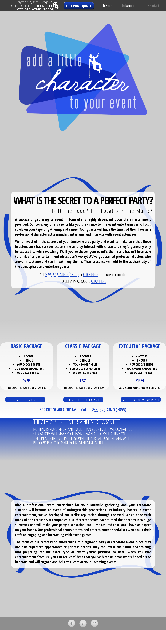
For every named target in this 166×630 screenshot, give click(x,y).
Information (130, 5)
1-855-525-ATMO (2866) (107, 410)
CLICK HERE (90, 275)
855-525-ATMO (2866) (62, 275)
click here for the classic (83, 399)
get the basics (25, 399)
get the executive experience (141, 399)
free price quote (78, 5)
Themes (107, 5)
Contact (153, 5)
